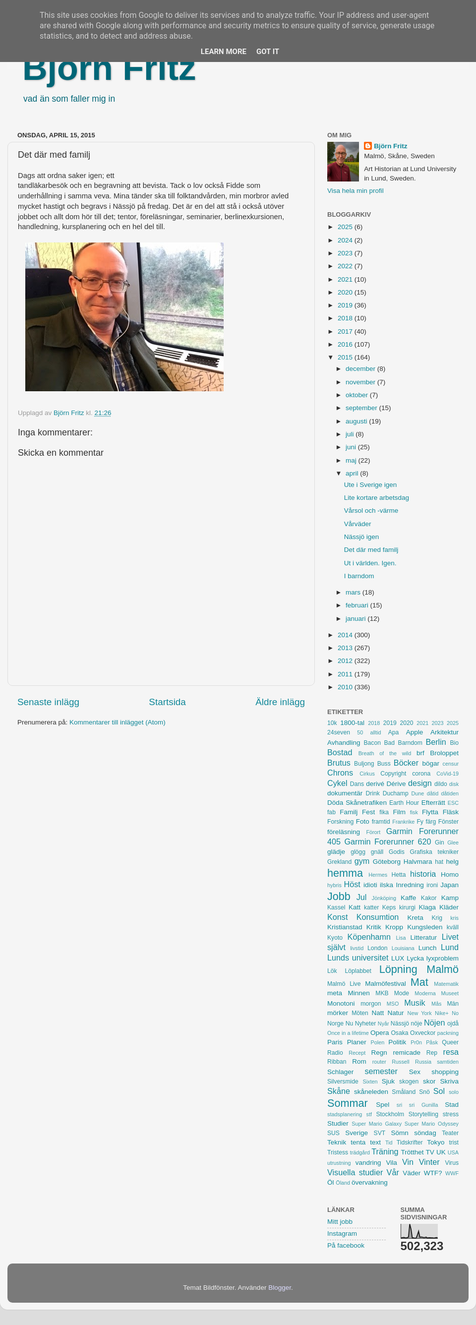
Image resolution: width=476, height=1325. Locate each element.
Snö (424, 1091)
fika (384, 812)
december (361, 368)
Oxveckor (422, 1032)
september (362, 408)
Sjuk (388, 1081)
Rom (359, 1061)
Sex (414, 1072)
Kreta (415, 917)
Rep (431, 1052)
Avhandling (343, 742)
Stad (452, 1104)
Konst (337, 916)
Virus (452, 1162)
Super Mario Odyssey (432, 1124)
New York (420, 1013)
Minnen (359, 993)
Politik (397, 1042)
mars (354, 592)
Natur (395, 1013)
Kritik (373, 927)
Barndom (410, 742)
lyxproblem (442, 958)
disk (454, 784)
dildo (440, 784)
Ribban (336, 1061)
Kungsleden (424, 927)
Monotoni (341, 1003)
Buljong (364, 763)
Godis (397, 851)
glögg (358, 851)
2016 (346, 344)
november (361, 382)
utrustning (339, 1163)
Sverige (356, 1133)
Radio (335, 1052)
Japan (449, 885)
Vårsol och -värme (371, 510)
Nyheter (365, 1023)
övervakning (370, 1182)
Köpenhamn (369, 936)
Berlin (435, 741)
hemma (345, 873)
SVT (380, 1133)
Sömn (399, 1133)
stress (451, 1114)
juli (351, 434)
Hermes (377, 875)
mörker (337, 1013)
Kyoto (335, 937)
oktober (358, 395)
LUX (397, 958)
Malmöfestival (385, 983)
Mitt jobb (340, 1221)
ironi (432, 885)
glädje (336, 851)
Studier (338, 1123)
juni (352, 447)
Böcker (406, 762)
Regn (379, 1052)
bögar (431, 763)
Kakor (429, 898)
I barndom (359, 576)
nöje (416, 1023)
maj (352, 460)
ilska (386, 885)
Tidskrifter (410, 1142)
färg (430, 821)
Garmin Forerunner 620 (387, 841)
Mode (401, 993)
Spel (382, 1104)
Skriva (449, 1081)
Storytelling (423, 1114)
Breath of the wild (385, 753)
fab (331, 812)
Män (453, 1003)
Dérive (396, 783)
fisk (414, 812)
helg (452, 861)
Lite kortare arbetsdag (376, 497)
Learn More (223, 51)
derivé (375, 783)
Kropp (394, 927)
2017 (346, 331)
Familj (348, 812)
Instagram (342, 1233)
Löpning (398, 969)
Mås (436, 1004)
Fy (419, 821)
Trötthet (412, 1152)
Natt (378, 1013)
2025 (346, 227)
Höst (352, 884)
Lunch (427, 948)
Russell (400, 1062)
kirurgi (407, 907)
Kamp (450, 898)
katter (371, 907)
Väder (411, 1173)
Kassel (336, 907)
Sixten (369, 1081)
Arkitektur (444, 732)
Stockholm (390, 1114)
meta (334, 993)
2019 (346, 305)
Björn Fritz (109, 68)
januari (356, 618)
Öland (343, 1183)
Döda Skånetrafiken (357, 802)
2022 (346, 266)
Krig (436, 917)
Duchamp (396, 793)
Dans (357, 784)
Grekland (339, 861)
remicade (407, 1052)
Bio (454, 742)
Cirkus (367, 774)
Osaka (399, 1032)
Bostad (339, 752)
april (353, 473)
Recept (357, 1053)
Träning (384, 1151)
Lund (450, 947)
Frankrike (403, 822)
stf (369, 1114)
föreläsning (343, 832)
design (420, 783)
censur (451, 764)
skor (429, 1081)
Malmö (442, 969)
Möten (360, 1013)
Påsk (432, 1042)
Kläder (449, 907)
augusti (357, 421)
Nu (350, 1023)
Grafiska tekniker (434, 851)
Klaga (427, 907)
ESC (453, 803)
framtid (381, 821)
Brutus (339, 762)
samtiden (448, 1062)
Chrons (340, 772)
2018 (346, 318)
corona (421, 773)
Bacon (371, 742)
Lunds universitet (357, 957)
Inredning (410, 885)
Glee (453, 842)
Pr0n (416, 1042)
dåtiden (450, 793)
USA (453, 1152)
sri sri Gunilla (417, 1105)
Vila (391, 1162)
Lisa (401, 938)
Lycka (415, 958)
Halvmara (418, 861)
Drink (373, 793)
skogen (408, 1081)
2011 (346, 674)
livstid (356, 948)
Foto (362, 821)
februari (358, 605)
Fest (368, 812)
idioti (370, 885)
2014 (346, 635)
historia (423, 873)
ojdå (453, 1023)
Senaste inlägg (48, 702)
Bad (389, 742)
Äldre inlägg (280, 702)
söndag (425, 1133)
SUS (333, 1133)
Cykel (337, 783)
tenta (358, 1142)
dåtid (432, 793)
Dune (417, 793)
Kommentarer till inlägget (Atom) (117, 722)
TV (430, 1152)
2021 (346, 279)
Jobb (339, 896)
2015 (346, 357)
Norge (335, 1023)
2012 (346, 660)
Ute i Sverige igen (370, 484)
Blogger (279, 1287)
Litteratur (424, 937)
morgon (370, 1003)
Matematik (446, 984)
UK (441, 1152)
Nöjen (434, 1022)
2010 (346, 687)
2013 (346, 648)
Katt (354, 907)
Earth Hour (404, 802)
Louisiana (403, 948)
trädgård (360, 1152)
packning (448, 1033)
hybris (334, 885)
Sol (439, 1090)
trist (454, 1142)
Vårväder (357, 524)
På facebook (345, 1245)
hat (439, 861)
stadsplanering (344, 1114)
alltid (375, 732)
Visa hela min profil (355, 190)
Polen (378, 1042)
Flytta (430, 812)
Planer (356, 1042)
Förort (373, 832)
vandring (368, 1162)
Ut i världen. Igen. (370, 563)
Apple (414, 732)
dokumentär (344, 793)
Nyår (383, 1023)
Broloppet (444, 753)
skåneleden (371, 1091)
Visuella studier (355, 1172)
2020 (346, 292)
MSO (393, 1004)
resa (451, 1051)
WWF (452, 1173)
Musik (414, 1002)
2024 (346, 240)
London (377, 948)
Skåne (338, 1090)
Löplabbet (358, 970)
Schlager (340, 1072)
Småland (404, 1091)
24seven (338, 732)
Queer (450, 1042)
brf (420, 753)
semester (381, 1071)
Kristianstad (344, 927)
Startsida (167, 702)
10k (332, 723)
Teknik (336, 1142)
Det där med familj (371, 549)
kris (454, 918)
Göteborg (387, 861)
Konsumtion (378, 916)
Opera (379, 1032)
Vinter (429, 1161)
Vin (408, 1161)
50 (360, 732)
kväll (453, 927)
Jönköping (384, 898)
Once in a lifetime (348, 1033)
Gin (439, 842)
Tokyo (435, 1142)
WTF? (433, 1173)
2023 (346, 253)
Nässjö (400, 1023)
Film (399, 812)
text (375, 1142)
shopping (445, 1072)
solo (454, 1092)
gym (362, 860)
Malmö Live (343, 983)
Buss (384, 763)
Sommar (347, 1103)
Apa (393, 732)
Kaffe (408, 898)
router (379, 1062)
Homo (450, 874)
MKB (381, 993)
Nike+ (442, 1013)
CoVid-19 (447, 774)
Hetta (398, 874)
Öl (330, 1182)
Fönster (448, 821)
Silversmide (342, 1081)
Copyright (393, 773)
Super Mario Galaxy (377, 1124)
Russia (423, 1062)
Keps (389, 907)
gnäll (377, 851)
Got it (267, 51)
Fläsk (451, 812)
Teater (450, 1133)
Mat (419, 982)
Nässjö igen (361, 537)
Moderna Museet (437, 993)
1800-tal (352, 722)
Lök (332, 970)
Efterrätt (433, 802)
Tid (389, 1142)
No (455, 1013)
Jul (362, 897)
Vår (393, 1172)
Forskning (340, 821)
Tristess (337, 1152)
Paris (335, 1042)
